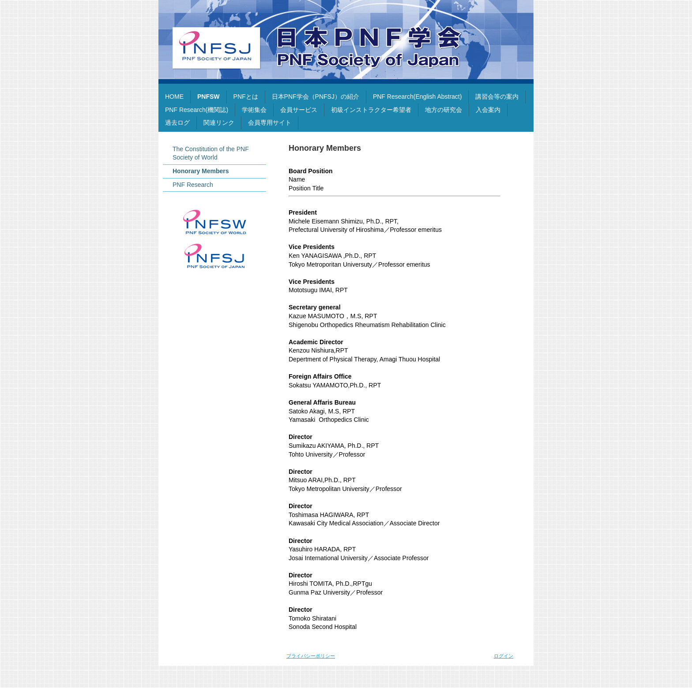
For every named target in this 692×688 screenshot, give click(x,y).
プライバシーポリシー (310, 655)
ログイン (503, 655)
